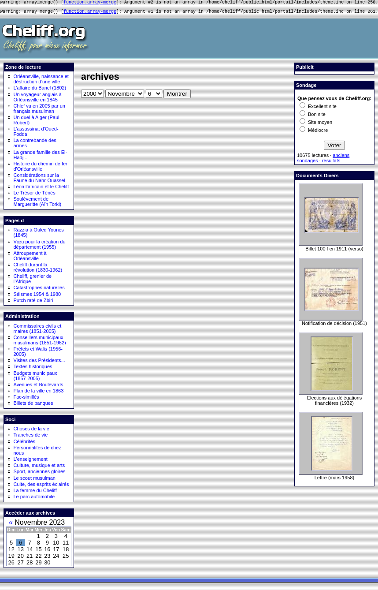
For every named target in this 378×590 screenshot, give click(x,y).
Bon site (313, 116)
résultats (331, 163)
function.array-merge (89, 3)
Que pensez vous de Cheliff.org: (334, 101)
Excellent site (318, 109)
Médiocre (314, 132)
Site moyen (316, 124)
